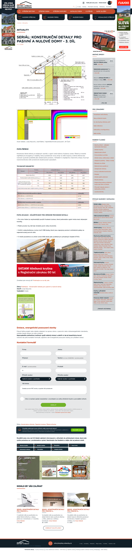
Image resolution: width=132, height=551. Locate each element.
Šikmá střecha (51, 424)
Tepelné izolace (71, 549)
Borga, (111, 237)
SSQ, (99, 224)
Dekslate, (105, 222)
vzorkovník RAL (99, 191)
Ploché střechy (99, 179)
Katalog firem (76, 11)
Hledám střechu (26, 17)
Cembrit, (112, 215)
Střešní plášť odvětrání (101, 177)
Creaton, (106, 205)
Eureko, (111, 282)
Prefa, (109, 245)
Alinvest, (104, 227)
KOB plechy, (107, 242)
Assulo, (100, 222)
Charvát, (99, 275)
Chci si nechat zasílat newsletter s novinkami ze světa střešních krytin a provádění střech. (56, 399)
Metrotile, (106, 244)
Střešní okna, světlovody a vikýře (104, 158)
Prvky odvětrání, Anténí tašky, (104, 301)
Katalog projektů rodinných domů (84, 549)
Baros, (112, 274)
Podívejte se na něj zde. (41, 280)
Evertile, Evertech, (103, 241)
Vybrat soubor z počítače (31, 379)
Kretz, (98, 284)
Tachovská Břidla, (98, 287)
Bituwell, (109, 227)
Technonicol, (104, 275)
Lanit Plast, (103, 284)
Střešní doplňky (60, 11)
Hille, (95, 242)
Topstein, (103, 224)
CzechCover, (101, 239)
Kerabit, (106, 277)
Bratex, (95, 239)
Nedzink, (104, 265)
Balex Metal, (101, 237)
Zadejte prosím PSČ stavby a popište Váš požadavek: (53, 390)
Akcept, (108, 274)
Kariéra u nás (112, 543)
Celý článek (21, 521)
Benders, (104, 204)
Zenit (100, 232)
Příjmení (25, 358)
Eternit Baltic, (104, 229)
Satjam (99, 259)
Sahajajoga (96, 549)
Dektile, (106, 239)
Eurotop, (100, 207)
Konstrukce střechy (27, 424)
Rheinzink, (96, 247)
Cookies (105, 543)
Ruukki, (101, 247)
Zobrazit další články (53, 528)
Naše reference (98, 126)
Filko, (104, 207)
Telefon (70, 358)
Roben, (101, 210)
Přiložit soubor (27, 375)
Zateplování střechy (100, 168)
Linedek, (100, 265)
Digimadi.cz (38, 545)
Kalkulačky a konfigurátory (101, 129)
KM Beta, (100, 209)
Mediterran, (106, 209)
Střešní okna (44, 11)
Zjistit (20, 476)
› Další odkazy (103, 549)
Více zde (104, 103)
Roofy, (108, 285)
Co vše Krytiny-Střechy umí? (102, 122)
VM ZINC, (101, 269)
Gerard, (110, 241)
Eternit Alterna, (105, 217)
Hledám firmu (51, 17)
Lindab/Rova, (97, 244)
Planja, (100, 245)
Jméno (60, 349)
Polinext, (104, 285)
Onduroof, (109, 231)
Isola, (97, 242)
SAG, (105, 247)
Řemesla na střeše (100, 163)
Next (88, 472)
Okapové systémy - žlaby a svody (104, 160)
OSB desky (103, 299)
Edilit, (99, 229)
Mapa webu (99, 543)
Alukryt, (96, 237)
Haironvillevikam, (98, 231)
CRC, (95, 275)
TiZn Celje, (106, 269)
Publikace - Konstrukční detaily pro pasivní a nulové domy (41, 286)
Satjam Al (99, 267)
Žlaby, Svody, (97, 302)
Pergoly (97, 174)
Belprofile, (100, 264)
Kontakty (109, 6)
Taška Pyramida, (107, 287)
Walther (100, 212)
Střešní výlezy (104, 302)
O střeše (89, 11)
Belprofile (106, 237)
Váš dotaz (25, 383)
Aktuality (25, 23)
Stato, (112, 247)
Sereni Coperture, (107, 210)
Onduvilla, (96, 232)
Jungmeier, (110, 207)
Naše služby (101, 11)
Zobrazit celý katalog (104, 308)
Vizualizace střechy (104, 17)
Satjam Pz (104, 267)
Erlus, (110, 205)
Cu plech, (106, 264)
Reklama (102, 6)
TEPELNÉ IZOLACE (91, 2)
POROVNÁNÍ (102, 2)
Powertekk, (105, 245)
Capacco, (106, 282)
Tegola (100, 279)
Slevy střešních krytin (100, 118)
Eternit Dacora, (97, 217)
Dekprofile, (101, 255)
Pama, (100, 285)
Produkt (60, 366)
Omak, (111, 244)
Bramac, (102, 205)
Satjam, (108, 247)
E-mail (29, 366)
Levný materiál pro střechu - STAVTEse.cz (55, 549)
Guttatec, (110, 275)
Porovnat (22, 470)
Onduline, (104, 231)
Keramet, (101, 242)
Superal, (96, 249)
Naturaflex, (109, 284)
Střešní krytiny (28, 11)
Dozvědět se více (78, 430)
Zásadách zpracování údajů (63, 412)
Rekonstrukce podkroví (101, 166)
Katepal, (101, 277)
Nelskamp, (96, 210)
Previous (41, 472)
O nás (79, 6)
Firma (24, 349)
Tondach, (96, 212)
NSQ (107, 224)
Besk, (108, 204)
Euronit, (96, 207)
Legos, (102, 244)
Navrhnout (23, 463)
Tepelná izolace (40, 424)
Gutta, (110, 229)
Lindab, (104, 257)
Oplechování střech (100, 152)
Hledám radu (76, 17)
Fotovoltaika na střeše (101, 155)
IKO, (95, 277)
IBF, (107, 207)
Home (19, 23)
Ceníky (84, 6)
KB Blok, (96, 209)
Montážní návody (93, 6)
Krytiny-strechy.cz (39, 549)
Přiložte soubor (63, 375)
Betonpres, (96, 205)
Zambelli (100, 249)
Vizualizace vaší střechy (101, 114)
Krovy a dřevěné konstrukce (103, 171)
